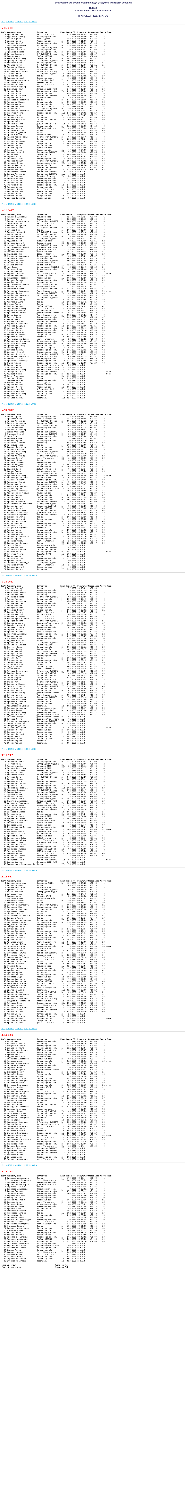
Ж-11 (21, 22)
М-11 (3, 22)
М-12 (8, 22)
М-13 (12, 22)
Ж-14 (35, 22)
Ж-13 (30, 22)
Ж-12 (26, 22)
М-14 (17, 22)
